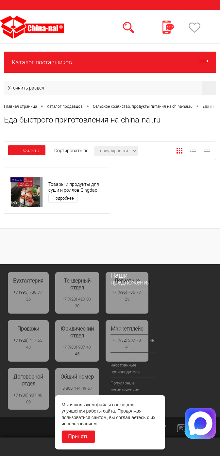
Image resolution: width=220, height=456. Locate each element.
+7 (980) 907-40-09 (28, 398)
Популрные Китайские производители (132, 344)
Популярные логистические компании (124, 390)
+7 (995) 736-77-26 (28, 295)
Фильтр (26, 150)
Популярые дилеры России (129, 326)
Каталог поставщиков (110, 62)
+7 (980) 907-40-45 (77, 350)
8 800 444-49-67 (77, 388)
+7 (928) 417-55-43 (28, 344)
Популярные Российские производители (125, 304)
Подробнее (63, 198)
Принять (78, 436)
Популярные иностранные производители (125, 365)
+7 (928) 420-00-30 (77, 302)
